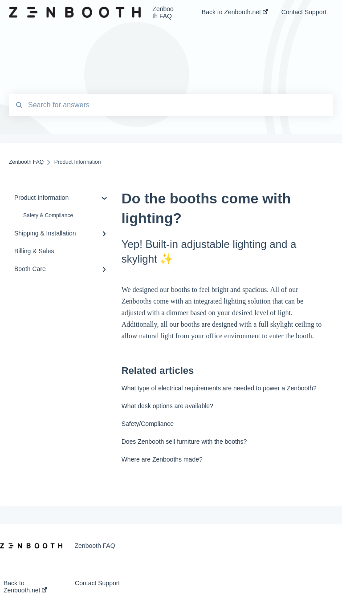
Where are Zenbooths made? (162, 459)
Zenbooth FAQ (162, 12)
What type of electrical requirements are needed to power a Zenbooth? (219, 388)
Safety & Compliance (48, 215)
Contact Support (97, 583)
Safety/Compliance (148, 423)
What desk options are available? (167, 405)
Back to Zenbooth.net (25, 587)
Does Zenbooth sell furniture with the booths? (184, 441)
